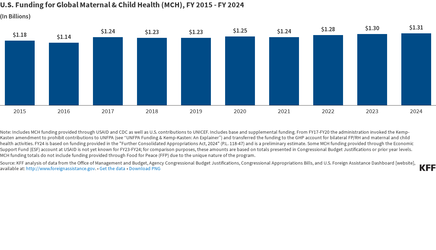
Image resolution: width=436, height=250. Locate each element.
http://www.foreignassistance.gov (60, 168)
